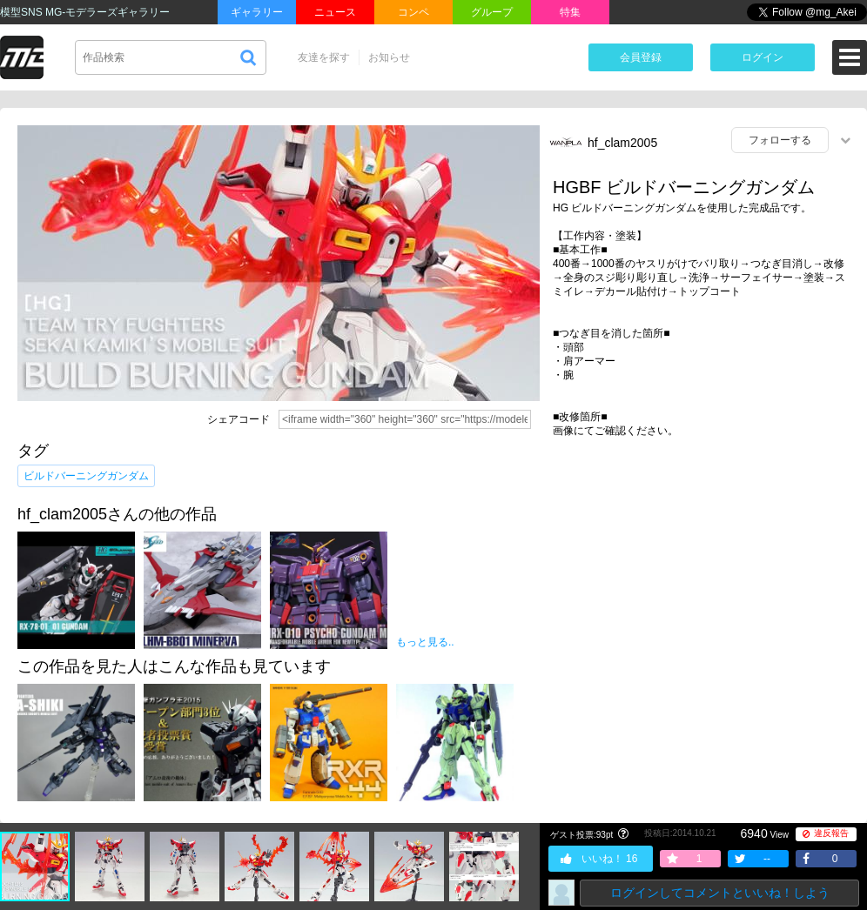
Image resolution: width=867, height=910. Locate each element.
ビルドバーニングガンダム (86, 476)
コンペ (413, 12)
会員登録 (641, 57)
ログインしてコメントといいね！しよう (720, 893)
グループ (492, 12)
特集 (570, 12)
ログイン (762, 57)
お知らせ (389, 57)
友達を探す (324, 57)
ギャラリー (257, 12)
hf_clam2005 (622, 143)
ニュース (335, 12)
